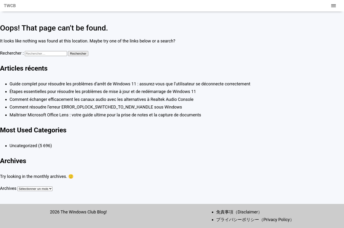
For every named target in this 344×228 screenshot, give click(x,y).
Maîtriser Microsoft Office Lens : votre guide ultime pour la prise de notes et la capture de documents (105, 114)
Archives (8, 188)
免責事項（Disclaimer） (239, 211)
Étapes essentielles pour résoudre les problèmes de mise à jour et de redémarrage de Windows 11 (103, 91)
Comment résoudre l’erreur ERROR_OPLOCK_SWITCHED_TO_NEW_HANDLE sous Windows (96, 106)
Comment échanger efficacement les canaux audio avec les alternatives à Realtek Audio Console (101, 99)
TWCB (10, 5)
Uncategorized (23, 145)
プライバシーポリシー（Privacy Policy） (255, 219)
